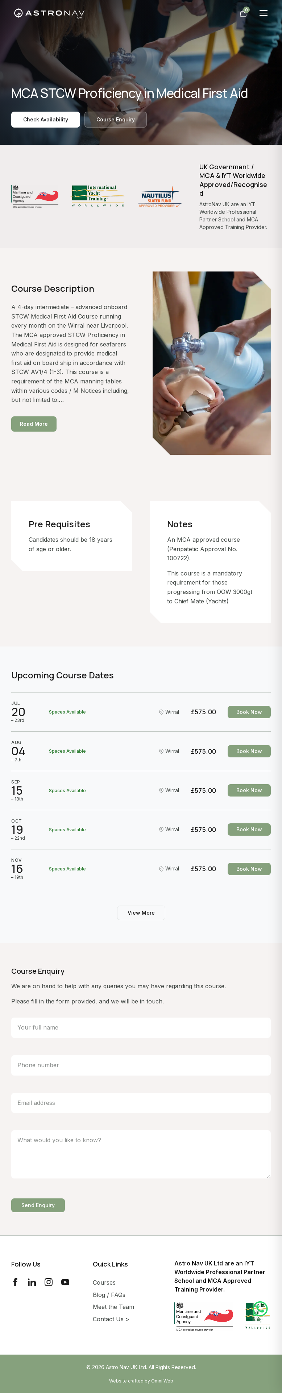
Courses (104, 1282)
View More (141, 913)
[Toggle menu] (263, 13)
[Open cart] (243, 13)
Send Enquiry (38, 1205)
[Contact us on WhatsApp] (260, 1309)
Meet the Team (113, 1306)
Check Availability (45, 119)
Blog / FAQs (109, 1294)
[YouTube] (65, 1282)
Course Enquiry (115, 119)
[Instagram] (49, 1282)
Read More (34, 424)
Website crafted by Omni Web (141, 1381)
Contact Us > (111, 1319)
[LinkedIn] (32, 1282)
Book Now (249, 712)
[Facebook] (15, 1282)
